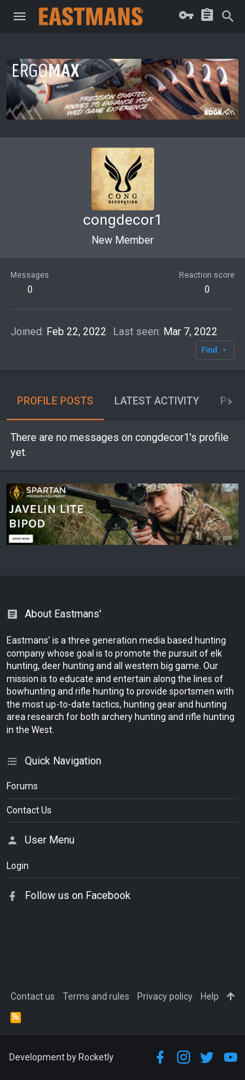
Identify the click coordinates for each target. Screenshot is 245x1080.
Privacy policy (165, 996)
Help (210, 996)
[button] (20, 16)
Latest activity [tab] (156, 401)
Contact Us (29, 810)
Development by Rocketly (61, 1057)
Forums (22, 786)
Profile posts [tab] (55, 401)
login (18, 865)
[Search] (228, 16)
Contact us (32, 996)
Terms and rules (96, 996)
